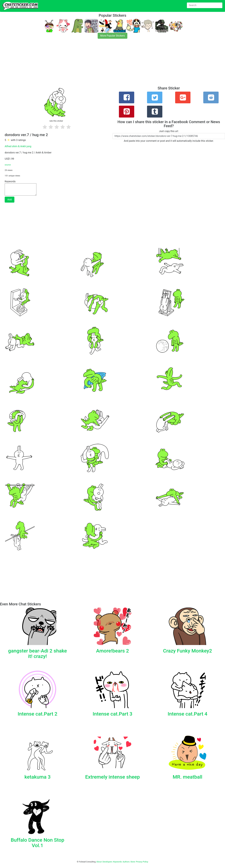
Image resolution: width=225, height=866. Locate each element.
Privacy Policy (142, 862)
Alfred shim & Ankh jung (18, 146)
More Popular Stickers (112, 35)
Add (9, 199)
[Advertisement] (94, 64)
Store (132, 862)
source (8, 165)
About (99, 862)
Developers (107, 862)
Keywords (117, 862)
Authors (126, 862)
